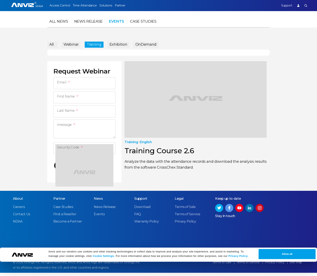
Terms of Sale (185, 210)
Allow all (287, 268)
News (98, 202)
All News (58, 25)
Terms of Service (187, 217)
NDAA (17, 225)
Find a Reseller (64, 217)
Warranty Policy (146, 225)
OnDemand (146, 43)
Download (142, 210)
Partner (131, 5)
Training (94, 43)
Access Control (60, 5)
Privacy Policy (238, 270)
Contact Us (21, 217)
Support (283, 5)
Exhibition (118, 43)
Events (116, 25)
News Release (88, 25)
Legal (179, 202)
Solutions (113, 5)
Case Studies (143, 25)
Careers (19, 210)
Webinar (71, 43)
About (18, 202)
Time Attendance (88, 5)
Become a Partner (67, 225)
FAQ (137, 217)
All (51, 43)
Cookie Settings (103, 270)
